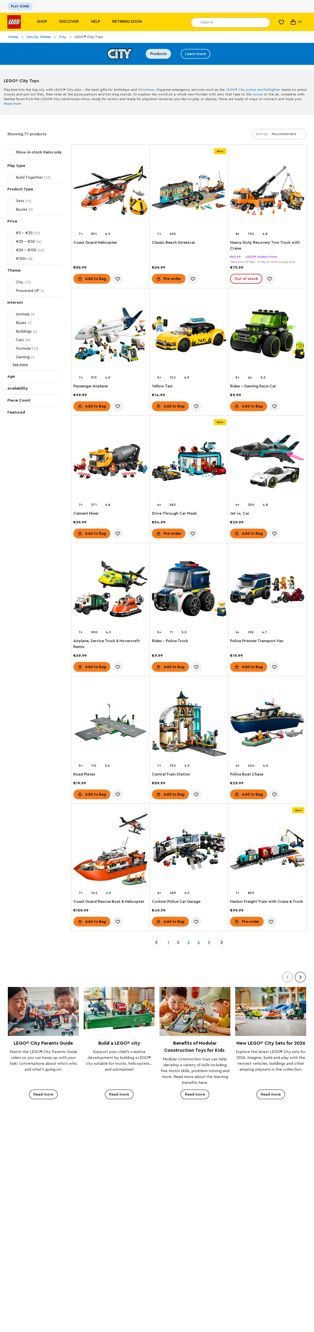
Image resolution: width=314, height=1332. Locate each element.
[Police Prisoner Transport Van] (267, 590)
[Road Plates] (110, 723)
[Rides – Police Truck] (189, 590)
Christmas (146, 90)
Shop (42, 21)
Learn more (195, 54)
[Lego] (14, 22)
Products (158, 54)
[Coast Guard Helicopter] (110, 191)
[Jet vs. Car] (267, 462)
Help (95, 21)
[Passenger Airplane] (110, 335)
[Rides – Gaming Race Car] (267, 335)
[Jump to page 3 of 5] (221, 942)
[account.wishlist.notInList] (117, 278)
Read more (12, 103)
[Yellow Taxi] (189, 335)
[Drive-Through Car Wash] (189, 462)
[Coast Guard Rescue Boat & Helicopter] (110, 850)
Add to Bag (95, 279)
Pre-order (172, 279)
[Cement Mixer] (110, 462)
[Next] (300, 977)
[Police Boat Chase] (267, 723)
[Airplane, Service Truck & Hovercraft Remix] (110, 590)
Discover (69, 21)
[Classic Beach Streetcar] (189, 191)
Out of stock (246, 279)
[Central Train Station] (189, 723)
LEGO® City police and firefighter (253, 90)
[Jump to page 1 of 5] (156, 942)
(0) (296, 22)
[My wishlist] (281, 22)
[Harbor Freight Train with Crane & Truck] (267, 850)
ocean (258, 94)
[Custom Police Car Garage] (189, 850)
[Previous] (287, 977)
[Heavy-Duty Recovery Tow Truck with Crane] (267, 191)
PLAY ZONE (20, 6)
